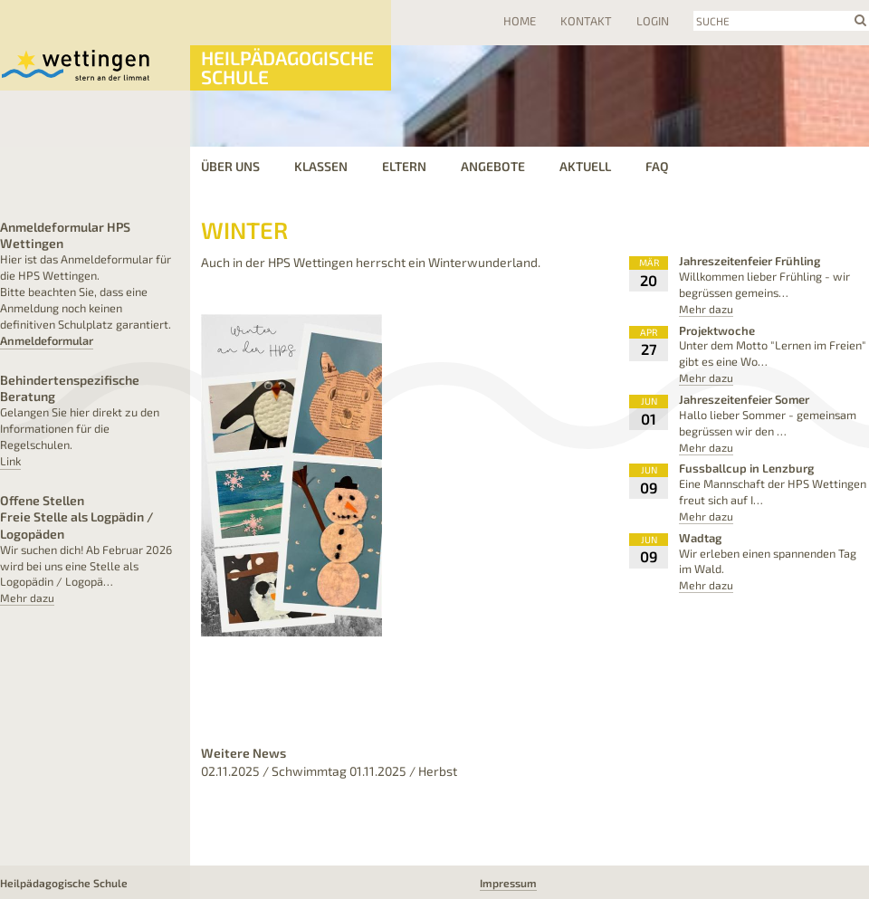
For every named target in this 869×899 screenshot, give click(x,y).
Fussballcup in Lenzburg (746, 468)
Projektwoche (717, 330)
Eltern (404, 166)
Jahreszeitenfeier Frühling (749, 260)
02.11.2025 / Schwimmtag (274, 771)
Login (652, 21)
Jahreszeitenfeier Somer (744, 399)
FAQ (657, 166)
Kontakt (586, 21)
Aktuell (585, 166)
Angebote (493, 166)
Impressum (508, 882)
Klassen (321, 166)
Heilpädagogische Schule (287, 67)
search (860, 20)
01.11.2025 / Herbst (403, 771)
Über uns (230, 166)
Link (10, 461)
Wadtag (700, 538)
